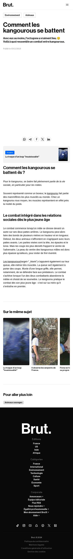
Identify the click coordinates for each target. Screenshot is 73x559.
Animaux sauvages (13, 403)
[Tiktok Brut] (17, 525)
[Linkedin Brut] (55, 525)
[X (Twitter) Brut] (49, 525)
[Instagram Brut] (24, 525)
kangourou (52, 193)
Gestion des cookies (36, 552)
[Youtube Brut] (30, 525)
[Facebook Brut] (42, 525)
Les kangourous (11, 261)
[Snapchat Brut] (36, 525)
